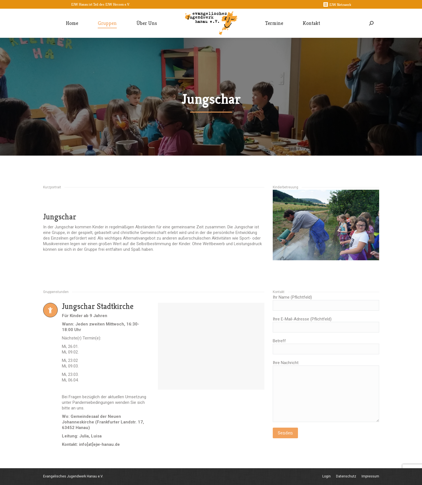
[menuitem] (72, 23)
